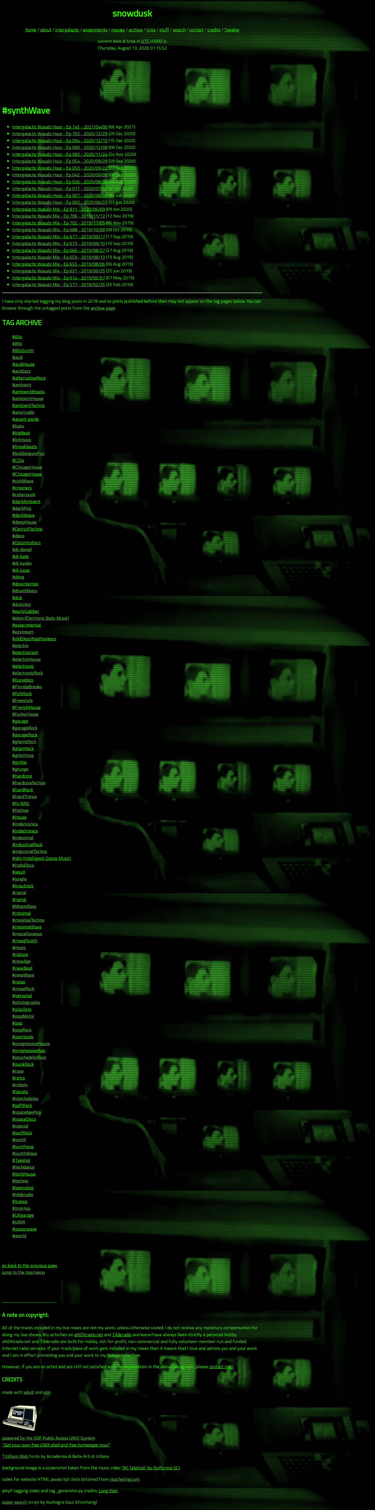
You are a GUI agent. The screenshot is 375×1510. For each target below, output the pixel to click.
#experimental (26, 624)
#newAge (21, 961)
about (45, 29)
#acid (17, 357)
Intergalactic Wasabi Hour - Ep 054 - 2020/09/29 (60, 161)
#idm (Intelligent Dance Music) (41, 858)
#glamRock (23, 748)
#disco (18, 535)
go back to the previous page (29, 1265)
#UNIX (18, 1221)
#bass (18, 425)
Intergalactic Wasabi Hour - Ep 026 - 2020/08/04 (60, 181)
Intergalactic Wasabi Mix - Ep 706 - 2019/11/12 (58, 215)
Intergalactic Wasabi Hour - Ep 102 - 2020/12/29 (60, 133)
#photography (26, 1002)
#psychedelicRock (29, 1057)
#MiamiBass (24, 906)
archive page (103, 307)
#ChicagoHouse (27, 467)
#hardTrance (24, 796)
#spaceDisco (24, 1119)
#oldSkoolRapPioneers (34, 638)
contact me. (220, 1366)
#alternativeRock (29, 377)
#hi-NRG (20, 803)
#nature (20, 954)
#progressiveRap (28, 1050)
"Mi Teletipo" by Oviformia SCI (151, 1467)
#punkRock (23, 1064)
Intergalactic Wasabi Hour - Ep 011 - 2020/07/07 (60, 188)
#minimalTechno (28, 920)
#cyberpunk (23, 494)
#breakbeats (24, 446)
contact (196, 29)
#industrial (22, 837)
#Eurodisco (22, 679)
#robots (20, 1084)
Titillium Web (15, 1456)
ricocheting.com (124, 1479)
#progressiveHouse (31, 1043)
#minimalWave (27, 926)
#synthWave (24, 1153)
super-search (14, 1502)
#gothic (19, 762)
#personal (22, 995)
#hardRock (22, 789)
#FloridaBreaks (27, 686)
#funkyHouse (25, 714)
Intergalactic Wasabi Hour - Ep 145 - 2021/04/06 (60, 126)
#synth (19, 1139)
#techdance (23, 1167)
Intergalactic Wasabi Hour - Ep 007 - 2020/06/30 (60, 195)
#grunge (20, 769)
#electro (20, 645)
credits (213, 29)
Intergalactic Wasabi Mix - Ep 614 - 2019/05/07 (58, 277)
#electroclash (25, 652)
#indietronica (25, 823)
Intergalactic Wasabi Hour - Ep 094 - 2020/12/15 (60, 140)
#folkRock (22, 693)
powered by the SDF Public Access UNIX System (56, 1438)
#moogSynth (24, 940)
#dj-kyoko (22, 563)
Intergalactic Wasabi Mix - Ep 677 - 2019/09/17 (58, 236)
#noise (18, 981)
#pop (17, 1022)
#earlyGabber (25, 611)
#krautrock (23, 885)
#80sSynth (23, 350)
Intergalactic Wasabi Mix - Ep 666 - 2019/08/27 (58, 250)
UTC (145, 41)
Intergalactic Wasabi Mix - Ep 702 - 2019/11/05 (58, 222)
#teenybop (23, 1187)
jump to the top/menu (23, 1272)
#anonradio (23, 412)
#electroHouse (26, 659)
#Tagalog (21, 1160)
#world (19, 1235)
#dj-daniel (22, 549)
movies (118, 29)
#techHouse (24, 1173)
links (151, 29)
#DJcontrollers (26, 542)
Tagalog (231, 29)
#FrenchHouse (26, 707)
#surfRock (22, 1132)
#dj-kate (20, 556)
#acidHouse (23, 364)
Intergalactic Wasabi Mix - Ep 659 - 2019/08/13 (58, 257)
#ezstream (23, 631)
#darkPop (21, 508)
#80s (17, 343)
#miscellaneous (27, 933)
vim (46, 1392)
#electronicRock (27, 672)
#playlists (22, 1009)
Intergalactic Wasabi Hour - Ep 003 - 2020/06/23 (60, 202)
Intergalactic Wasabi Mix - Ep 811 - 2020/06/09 (58, 209)
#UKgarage (23, 1215)
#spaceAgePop (26, 1112)
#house (19, 817)
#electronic (23, 666)
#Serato (20, 1091)
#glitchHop (23, 755)
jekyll (29, 1392)
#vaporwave (24, 1228)
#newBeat (22, 968)
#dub (17, 597)
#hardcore (22, 775)
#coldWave (23, 480)
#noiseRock (23, 988)
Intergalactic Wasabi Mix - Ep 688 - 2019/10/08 (58, 229)
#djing (18, 576)
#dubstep (21, 604)
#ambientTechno (28, 405)
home (30, 29)
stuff (164, 29)
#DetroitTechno (27, 528)
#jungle (19, 878)
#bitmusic (21, 439)
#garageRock (24, 727)
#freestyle (22, 700)
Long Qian (108, 1490)
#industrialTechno (29, 851)
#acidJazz (21, 371)
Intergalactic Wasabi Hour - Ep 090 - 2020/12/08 (60, 147)
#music (19, 947)
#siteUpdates (25, 1098)
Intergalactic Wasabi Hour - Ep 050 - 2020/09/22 (60, 167)
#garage (20, 721)
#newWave (23, 974)
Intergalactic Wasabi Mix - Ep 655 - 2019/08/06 (58, 264)
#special (20, 1125)
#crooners (22, 487)
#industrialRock (27, 844)
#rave (18, 1070)
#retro (18, 1077)
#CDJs (18, 460)
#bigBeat (21, 432)
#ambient (21, 384)
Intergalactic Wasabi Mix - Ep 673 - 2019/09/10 (58, 243)
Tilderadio (121, 1334)
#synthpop (23, 1146)
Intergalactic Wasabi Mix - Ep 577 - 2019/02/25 (58, 284)
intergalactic (67, 29)
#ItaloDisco (23, 865)
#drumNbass (24, 590)
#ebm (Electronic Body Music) (40, 618)
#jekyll (18, 871)
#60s (17, 336)
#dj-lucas (21, 570)
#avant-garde (25, 419)
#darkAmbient (26, 501)
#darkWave (23, 515)
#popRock (22, 1029)
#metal (19, 892)
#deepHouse (24, 521)
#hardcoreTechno (28, 782)
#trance (19, 1201)
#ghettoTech (24, 741)
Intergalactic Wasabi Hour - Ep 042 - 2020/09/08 (60, 174)
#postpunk (22, 1036)
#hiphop (20, 810)
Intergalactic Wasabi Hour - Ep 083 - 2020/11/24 (60, 154)
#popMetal (23, 1016)
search (179, 29)
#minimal (21, 913)
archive (136, 29)
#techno (20, 1180)
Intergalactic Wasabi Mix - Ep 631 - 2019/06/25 (58, 270)
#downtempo (25, 583)
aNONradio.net (88, 1334)
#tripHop (21, 1208)
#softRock (22, 1105)
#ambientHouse (27, 398)
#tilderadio (22, 1194)
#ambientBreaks (28, 391)
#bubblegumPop (28, 453)
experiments (95, 29)
